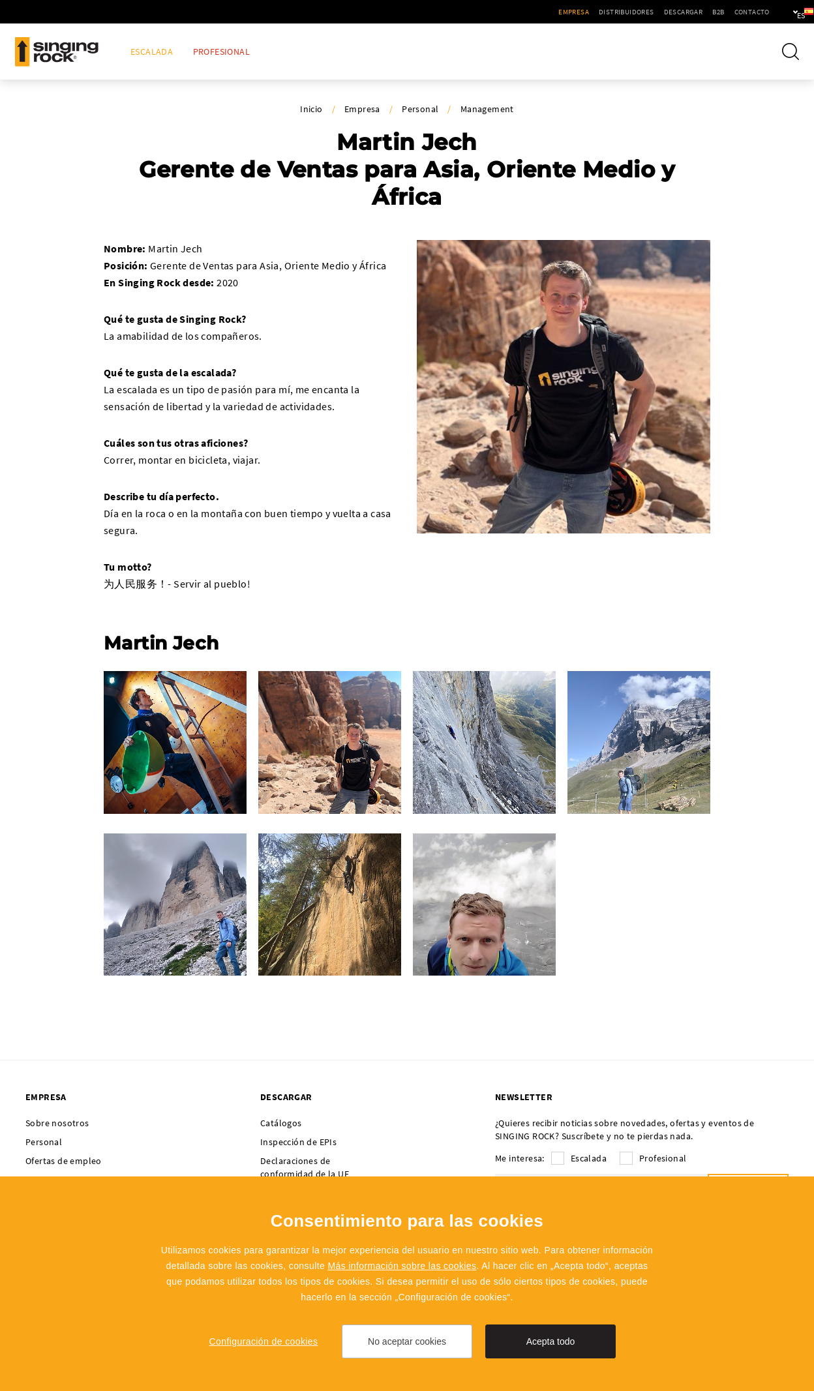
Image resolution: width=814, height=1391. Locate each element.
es (782, 11)
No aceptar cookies (407, 1341)
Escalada (151, 52)
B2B (678, 11)
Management (487, 109)
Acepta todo (550, 1341)
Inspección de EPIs (298, 1142)
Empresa (534, 11)
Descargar (643, 11)
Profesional (221, 52)
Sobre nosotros (57, 1123)
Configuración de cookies (263, 1341)
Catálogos (281, 1123)
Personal (420, 109)
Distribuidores (586, 11)
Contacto (711, 11)
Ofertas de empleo (63, 1161)
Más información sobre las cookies (401, 1266)
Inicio (311, 109)
